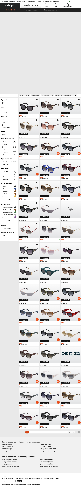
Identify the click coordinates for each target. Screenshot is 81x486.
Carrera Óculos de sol (7, 391)
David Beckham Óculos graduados (49, 413)
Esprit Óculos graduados (46, 405)
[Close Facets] (9, 42)
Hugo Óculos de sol (46, 393)
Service (29, 447)
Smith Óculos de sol (46, 391)
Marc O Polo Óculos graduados (9, 405)
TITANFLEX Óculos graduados (48, 409)
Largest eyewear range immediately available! (14, 1)
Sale (3, 69)
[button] (10, 5)
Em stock (5, 71)
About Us (3, 447)
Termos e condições (6, 478)
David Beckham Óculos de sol (9, 396)
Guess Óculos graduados (8, 409)
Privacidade (15, 478)
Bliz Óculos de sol (45, 396)
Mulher (4, 56)
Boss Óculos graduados (8, 411)
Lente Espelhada (6, 174)
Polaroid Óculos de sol (7, 393)
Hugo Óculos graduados (46, 411)
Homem (4, 59)
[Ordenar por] (65, 41)
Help (55, 447)
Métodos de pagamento (33, 450)
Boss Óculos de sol (6, 398)
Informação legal (22, 478)
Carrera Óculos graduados (46, 407)
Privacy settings (5, 450)
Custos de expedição (32, 451)
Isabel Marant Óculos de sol (48, 398)
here (40, 430)
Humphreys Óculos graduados (9, 407)
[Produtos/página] (47, 41)
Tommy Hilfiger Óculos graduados (10, 413)
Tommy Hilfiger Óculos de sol (48, 394)
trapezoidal (9, 126)
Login (55, 6)
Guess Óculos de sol (7, 394)
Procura (46, 6)
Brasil (72, 1)
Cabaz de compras (68, 6)
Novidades (5, 66)
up (79, 478)
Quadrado (9, 88)
